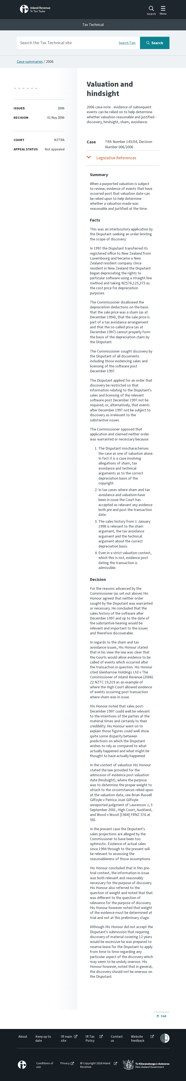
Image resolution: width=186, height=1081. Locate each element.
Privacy (65, 1063)
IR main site (66, 1039)
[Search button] (154, 43)
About (22, 1037)
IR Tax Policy (89, 1039)
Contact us (117, 1039)
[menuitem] (22, 1039)
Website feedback (137, 1039)
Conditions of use (44, 1065)
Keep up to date (43, 1039)
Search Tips (127, 43)
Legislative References (116, 158)
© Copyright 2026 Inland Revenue (95, 1065)
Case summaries (30, 61)
